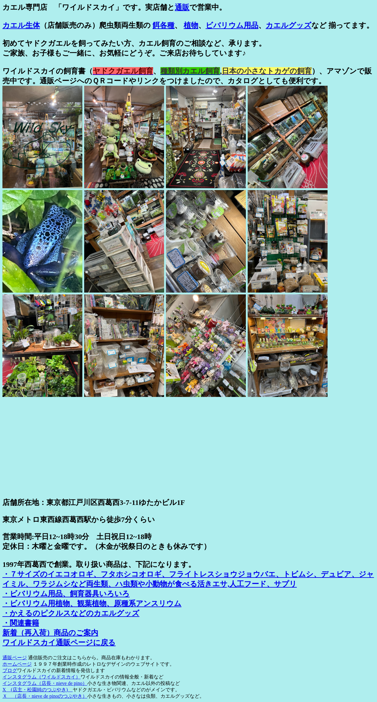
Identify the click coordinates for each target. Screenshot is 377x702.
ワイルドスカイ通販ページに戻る (59, 642)
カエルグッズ (288, 25)
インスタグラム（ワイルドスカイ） (41, 676)
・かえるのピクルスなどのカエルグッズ (70, 613)
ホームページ (17, 664)
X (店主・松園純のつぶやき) (37, 689)
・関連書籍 (20, 623)
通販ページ (14, 657)
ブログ (9, 670)
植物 (191, 25)
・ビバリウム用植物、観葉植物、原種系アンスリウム (91, 603)
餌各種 (163, 25)
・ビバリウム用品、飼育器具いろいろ (66, 594)
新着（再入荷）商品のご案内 (50, 633)
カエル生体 (21, 25)
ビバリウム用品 (232, 25)
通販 (182, 7)
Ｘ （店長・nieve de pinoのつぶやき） (44, 696)
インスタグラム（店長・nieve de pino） (44, 683)
